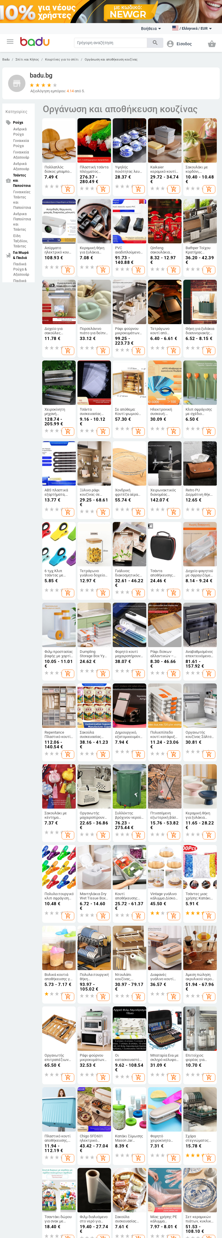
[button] (10, 41)
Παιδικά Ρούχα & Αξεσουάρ (21, 269)
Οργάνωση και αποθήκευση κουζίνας (111, 59)
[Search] (110, 43)
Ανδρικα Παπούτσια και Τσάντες (22, 222)
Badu (6, 59)
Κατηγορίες (16, 111)
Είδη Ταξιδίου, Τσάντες (20, 241)
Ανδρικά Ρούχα (20, 131)
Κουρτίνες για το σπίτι (62, 59)
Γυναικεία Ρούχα (21, 143)
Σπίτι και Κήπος (27, 59)
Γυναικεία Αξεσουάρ (21, 154)
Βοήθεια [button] (151, 28)
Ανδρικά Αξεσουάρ (21, 166)
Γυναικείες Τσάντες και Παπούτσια (22, 200)
